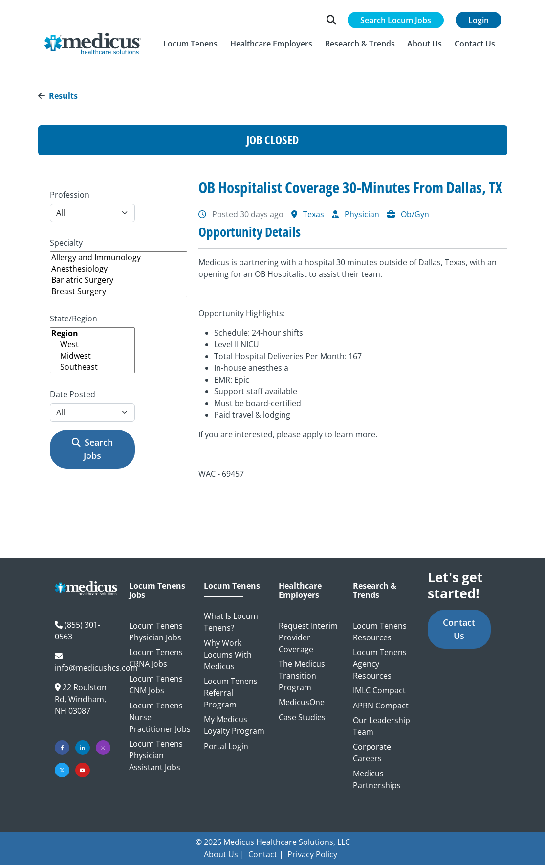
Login (478, 20)
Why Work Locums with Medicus (228, 654)
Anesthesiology (118, 268)
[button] (190, 43)
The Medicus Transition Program (302, 676)
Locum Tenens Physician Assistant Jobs (156, 755)
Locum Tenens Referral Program (231, 693)
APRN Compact (381, 705)
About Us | (224, 854)
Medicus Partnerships (377, 779)
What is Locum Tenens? (231, 622)
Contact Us (459, 628)
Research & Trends (374, 590)
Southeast (92, 367)
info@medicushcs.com (96, 667)
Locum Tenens (232, 586)
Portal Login (226, 746)
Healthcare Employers (300, 590)
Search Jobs (92, 448)
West (92, 344)
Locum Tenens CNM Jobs (156, 684)
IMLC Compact (379, 690)
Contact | (265, 854)
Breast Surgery (118, 291)
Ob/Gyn (415, 214)
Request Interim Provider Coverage (308, 637)
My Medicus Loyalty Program (234, 725)
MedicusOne (302, 702)
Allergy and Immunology (118, 257)
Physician (362, 214)
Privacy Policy (312, 854)
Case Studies (302, 717)
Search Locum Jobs (395, 20)
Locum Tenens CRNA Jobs (156, 658)
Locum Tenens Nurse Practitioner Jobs (160, 717)
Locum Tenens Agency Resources (380, 664)
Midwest (92, 356)
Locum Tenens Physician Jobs (156, 631)
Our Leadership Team (381, 726)
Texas (313, 214)
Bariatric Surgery (118, 280)
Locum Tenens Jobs (157, 590)
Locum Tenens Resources (380, 631)
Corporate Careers (372, 752)
